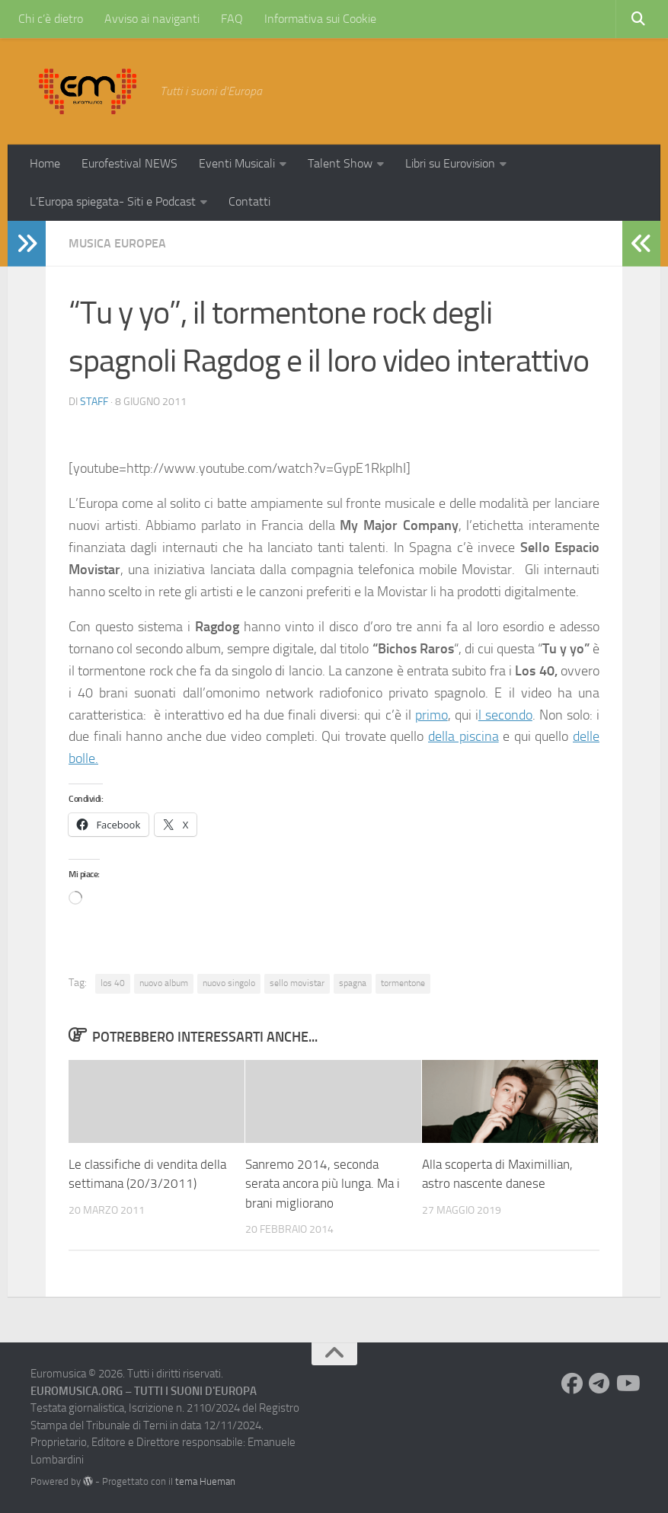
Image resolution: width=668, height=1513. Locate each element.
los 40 (113, 983)
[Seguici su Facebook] (572, 1383)
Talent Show (340, 163)
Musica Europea (117, 243)
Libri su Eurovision (450, 163)
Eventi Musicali (237, 163)
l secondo (505, 715)
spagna (352, 983)
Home (45, 163)
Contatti (249, 201)
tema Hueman (205, 1481)
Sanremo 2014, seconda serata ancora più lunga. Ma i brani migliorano (322, 1184)
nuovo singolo (229, 983)
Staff (94, 401)
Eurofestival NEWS (129, 163)
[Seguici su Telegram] (599, 1383)
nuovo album (163, 983)
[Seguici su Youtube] (627, 1383)
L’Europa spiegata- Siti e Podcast (113, 201)
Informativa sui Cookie (320, 18)
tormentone (403, 983)
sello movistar (297, 983)
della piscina (463, 736)
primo (431, 715)
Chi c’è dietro (50, 18)
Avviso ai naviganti (152, 18)
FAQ (232, 18)
